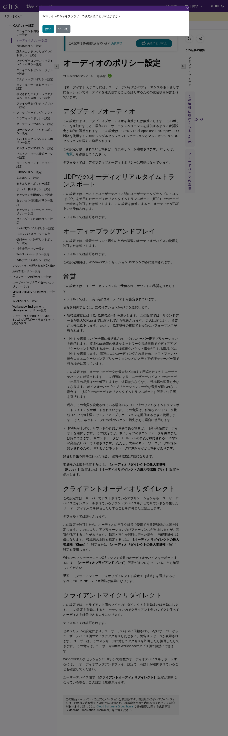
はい (48, 29)
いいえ (63, 29)
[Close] (187, 8)
